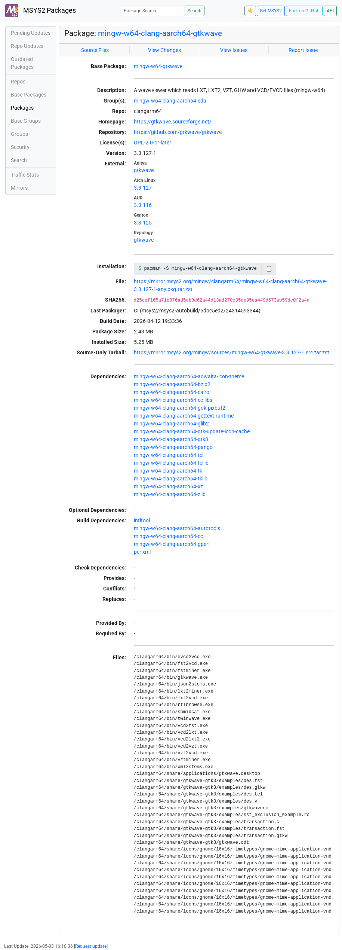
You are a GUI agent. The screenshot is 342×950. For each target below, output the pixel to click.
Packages (22, 108)
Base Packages (28, 95)
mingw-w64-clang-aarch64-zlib (170, 494)
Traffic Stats (25, 175)
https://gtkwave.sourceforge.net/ (173, 122)
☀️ (250, 10)
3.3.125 (143, 223)
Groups (19, 134)
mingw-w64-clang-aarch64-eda (170, 101)
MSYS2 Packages (40, 10)
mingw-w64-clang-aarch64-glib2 (171, 424)
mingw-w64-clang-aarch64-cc (168, 536)
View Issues (233, 50)
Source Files (95, 50)
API (330, 10)
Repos (18, 82)
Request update (91, 946)
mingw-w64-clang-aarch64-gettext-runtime (184, 416)
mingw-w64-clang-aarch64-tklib (170, 479)
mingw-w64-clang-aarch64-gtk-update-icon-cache (192, 431)
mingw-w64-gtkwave (158, 66)
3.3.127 (143, 188)
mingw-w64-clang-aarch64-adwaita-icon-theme (189, 376)
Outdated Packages (22, 63)
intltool (142, 520)
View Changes (164, 50)
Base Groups (26, 121)
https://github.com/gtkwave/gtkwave (178, 132)
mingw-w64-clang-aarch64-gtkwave (160, 33)
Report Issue (303, 50)
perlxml (142, 552)
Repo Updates (27, 46)
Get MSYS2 (271, 10)
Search (194, 10)
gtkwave (144, 170)
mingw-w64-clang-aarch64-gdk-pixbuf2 (179, 408)
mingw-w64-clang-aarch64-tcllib (171, 463)
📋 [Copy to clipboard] (269, 269)
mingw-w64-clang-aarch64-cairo (171, 392)
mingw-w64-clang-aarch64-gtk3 (171, 439)
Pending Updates (30, 33)
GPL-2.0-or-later (152, 143)
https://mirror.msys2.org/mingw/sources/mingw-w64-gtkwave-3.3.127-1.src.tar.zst (231, 352)
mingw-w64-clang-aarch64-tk (168, 471)
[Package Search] (153, 11)
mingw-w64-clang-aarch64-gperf (172, 544)
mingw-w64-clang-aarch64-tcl (168, 455)
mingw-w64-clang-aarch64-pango (173, 447)
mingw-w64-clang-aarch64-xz (168, 486)
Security (20, 147)
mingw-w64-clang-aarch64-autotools (177, 528)
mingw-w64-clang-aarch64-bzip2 (172, 384)
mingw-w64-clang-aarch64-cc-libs (173, 400)
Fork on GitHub (304, 10)
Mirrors (19, 188)
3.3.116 (143, 205)
